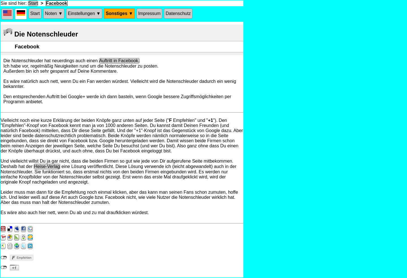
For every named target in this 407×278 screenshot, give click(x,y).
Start (33, 3)
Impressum (149, 13)
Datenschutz (178, 13)
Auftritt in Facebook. (119, 60)
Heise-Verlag (47, 166)
